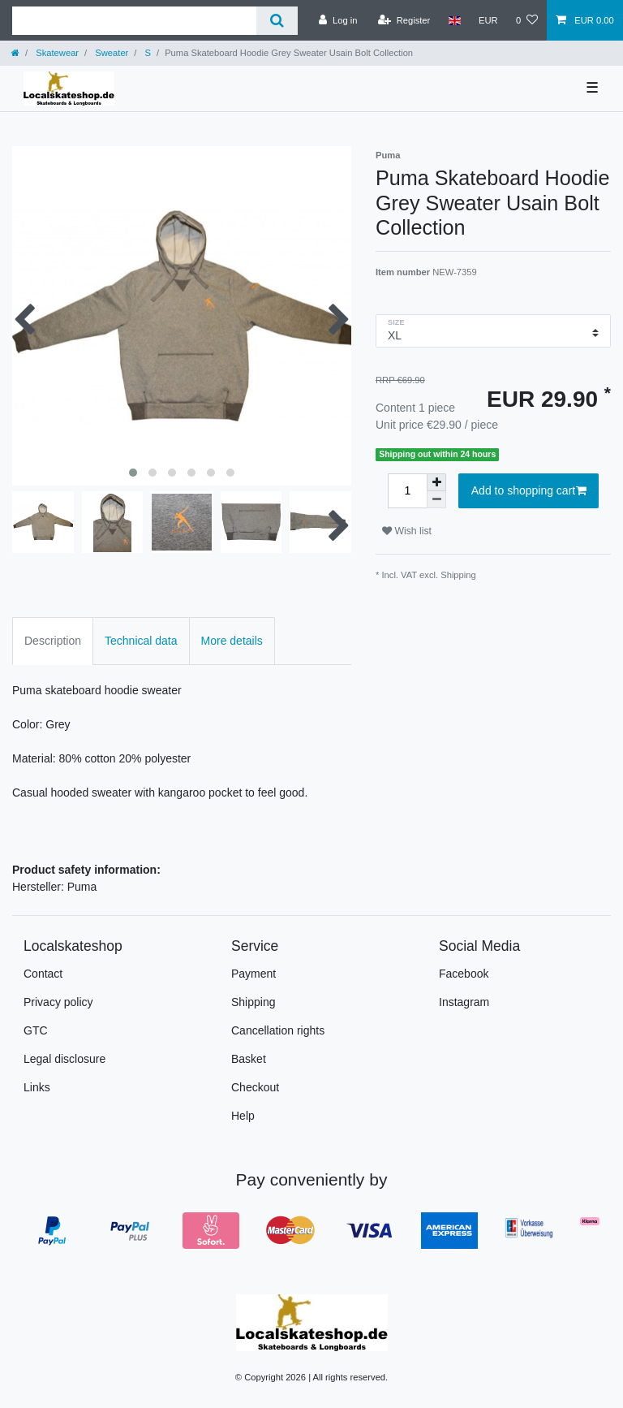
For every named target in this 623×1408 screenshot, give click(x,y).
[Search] (277, 20)
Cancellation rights (277, 1030)
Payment (253, 973)
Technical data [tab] (141, 640)
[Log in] (338, 20)
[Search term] (134, 20)
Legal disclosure (64, 1058)
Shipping (458, 575)
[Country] (454, 20)
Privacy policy (58, 1002)
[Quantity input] (407, 490)
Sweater (110, 53)
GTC (36, 1030)
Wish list (407, 531)
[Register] (404, 20)
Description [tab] (52, 640)
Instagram (464, 1002)
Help (243, 1115)
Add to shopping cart (528, 491)
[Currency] (488, 20)
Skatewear (56, 53)
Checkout (255, 1087)
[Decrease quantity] (436, 499)
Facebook (463, 973)
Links (37, 1087)
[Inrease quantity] (436, 482)
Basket (248, 1058)
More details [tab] (232, 640)
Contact (43, 973)
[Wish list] (527, 20)
